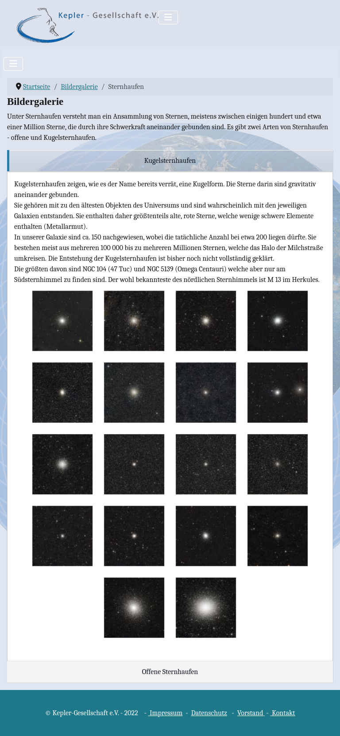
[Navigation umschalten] (168, 17)
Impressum (165, 713)
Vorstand (251, 713)
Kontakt (282, 713)
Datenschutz (209, 713)
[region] (170, 161)
